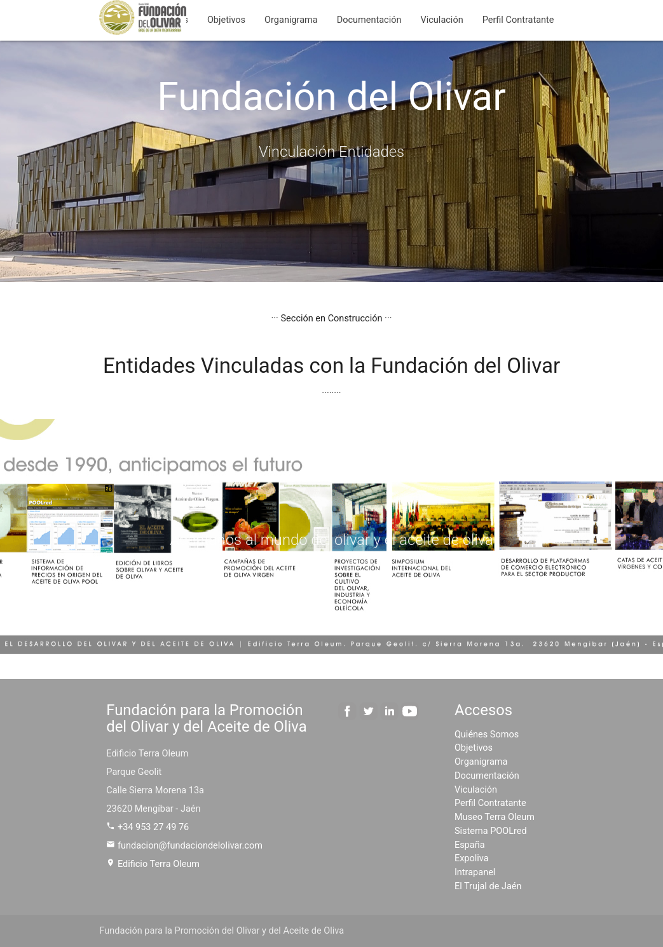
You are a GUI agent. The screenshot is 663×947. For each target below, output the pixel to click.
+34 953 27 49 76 (147, 827)
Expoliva (472, 858)
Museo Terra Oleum (495, 817)
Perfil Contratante (518, 20)
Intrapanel (475, 872)
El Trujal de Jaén (488, 886)
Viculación (442, 20)
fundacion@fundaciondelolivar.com (184, 845)
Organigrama (291, 20)
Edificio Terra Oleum (153, 864)
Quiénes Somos (487, 734)
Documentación (369, 20)
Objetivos (226, 20)
